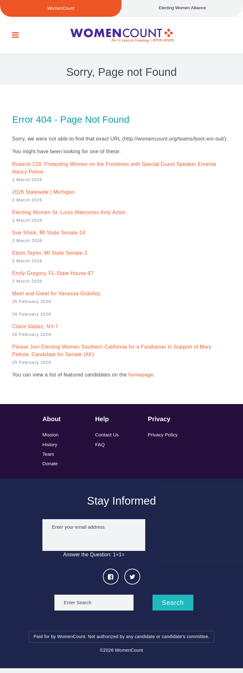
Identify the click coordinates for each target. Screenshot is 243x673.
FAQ (100, 447)
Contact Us (107, 437)
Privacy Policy (163, 437)
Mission (50, 437)
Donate (50, 468)
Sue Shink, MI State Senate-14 (48, 235)
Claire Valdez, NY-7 (35, 329)
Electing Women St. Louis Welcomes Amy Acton (69, 215)
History (50, 447)
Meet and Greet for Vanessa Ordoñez (56, 296)
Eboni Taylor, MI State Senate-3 (49, 255)
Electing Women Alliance (182, 8)
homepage (140, 377)
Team (48, 458)
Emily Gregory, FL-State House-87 (52, 275)
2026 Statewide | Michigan (43, 194)
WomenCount (121, 36)
